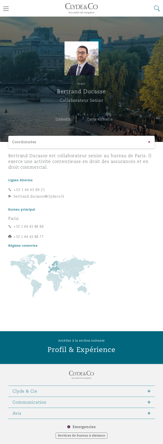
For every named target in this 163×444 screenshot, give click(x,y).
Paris (13, 218)
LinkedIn (63, 119)
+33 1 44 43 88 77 (29, 237)
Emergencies (84, 427)
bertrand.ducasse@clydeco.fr (39, 196)
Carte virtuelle (100, 119)
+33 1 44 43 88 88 (29, 226)
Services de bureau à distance (81, 435)
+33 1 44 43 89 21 (29, 190)
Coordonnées (24, 142)
